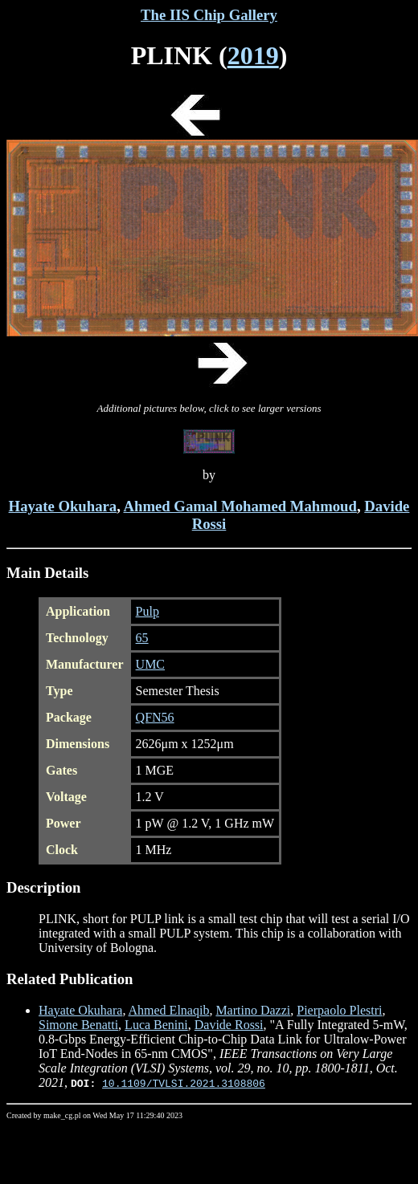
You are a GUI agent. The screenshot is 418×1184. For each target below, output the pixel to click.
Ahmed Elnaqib (169, 1010)
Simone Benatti (78, 1024)
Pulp (147, 611)
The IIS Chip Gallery (209, 14)
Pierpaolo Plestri (339, 1010)
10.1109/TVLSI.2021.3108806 (183, 1083)
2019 (253, 55)
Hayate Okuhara (63, 506)
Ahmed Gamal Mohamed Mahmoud (239, 506)
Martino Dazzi (252, 1010)
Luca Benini (156, 1024)
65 (142, 638)
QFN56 (155, 717)
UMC (150, 664)
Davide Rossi (229, 1024)
